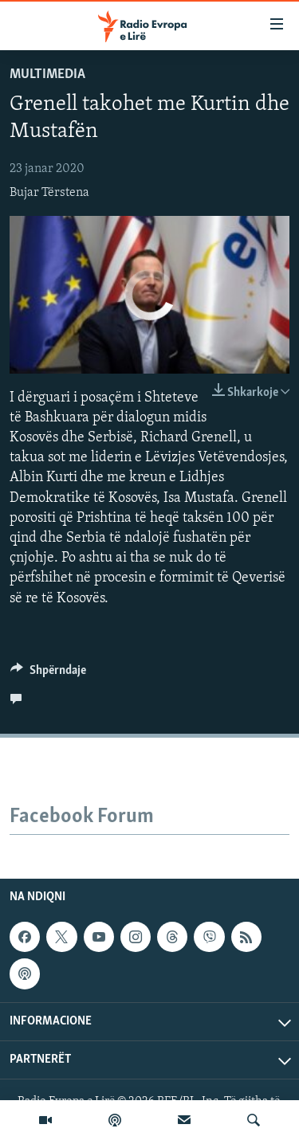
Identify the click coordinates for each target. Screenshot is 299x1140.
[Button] (48, 674)
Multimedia (47, 74)
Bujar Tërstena (49, 192)
